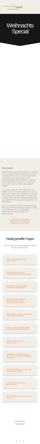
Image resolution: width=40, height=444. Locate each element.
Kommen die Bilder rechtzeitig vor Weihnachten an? (16, 301)
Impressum (20, 424)
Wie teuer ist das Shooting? (15, 342)
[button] (20, 260)
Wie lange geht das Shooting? (16, 260)
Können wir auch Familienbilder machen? (19, 273)
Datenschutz (20, 421)
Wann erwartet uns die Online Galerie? (18, 370)
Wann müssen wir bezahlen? (15, 384)
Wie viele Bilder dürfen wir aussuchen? (18, 315)
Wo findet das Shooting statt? (19, 397)
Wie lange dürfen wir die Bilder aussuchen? (18, 328)
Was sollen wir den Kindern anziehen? (16, 287)
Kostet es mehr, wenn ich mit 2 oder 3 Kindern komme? (18, 356)
